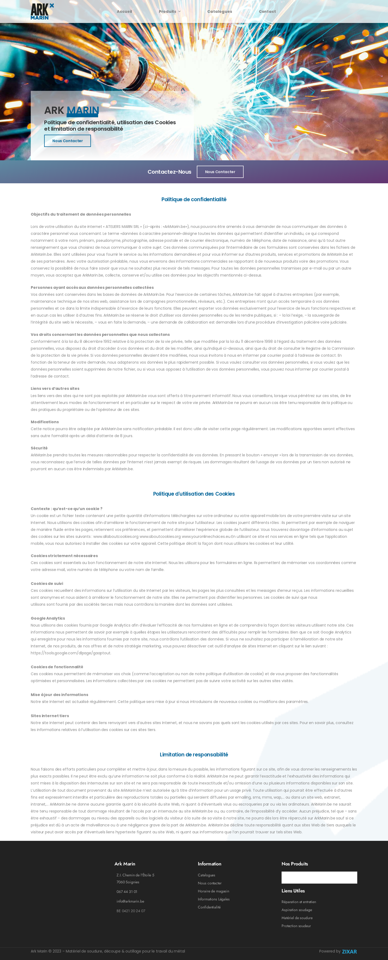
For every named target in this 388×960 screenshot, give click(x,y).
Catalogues (219, 11)
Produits (167, 11)
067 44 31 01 (127, 891)
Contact (267, 11)
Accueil (124, 11)
